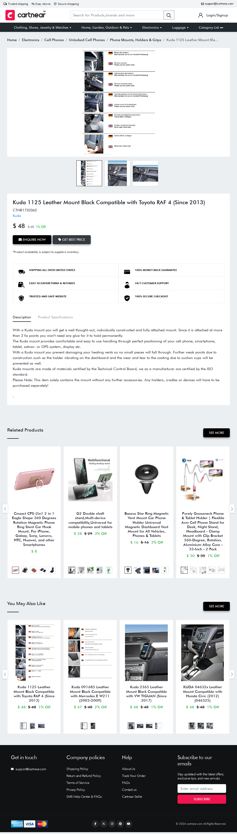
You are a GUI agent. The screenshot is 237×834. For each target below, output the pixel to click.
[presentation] (5, 509)
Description (22, 316)
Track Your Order (133, 778)
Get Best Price (72, 239)
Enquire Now (32, 239)
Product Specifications (55, 316)
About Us (128, 771)
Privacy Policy (75, 791)
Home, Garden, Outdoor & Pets (105, 27)
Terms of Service (77, 784)
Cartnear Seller (132, 798)
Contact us (129, 791)
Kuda (17, 215)
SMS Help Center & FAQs (84, 798)
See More (216, 432)
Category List (211, 27)
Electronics (150, 27)
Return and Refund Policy (83, 778)
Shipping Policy (77, 771)
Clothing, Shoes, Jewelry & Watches (41, 27)
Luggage (179, 27)
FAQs (126, 784)
